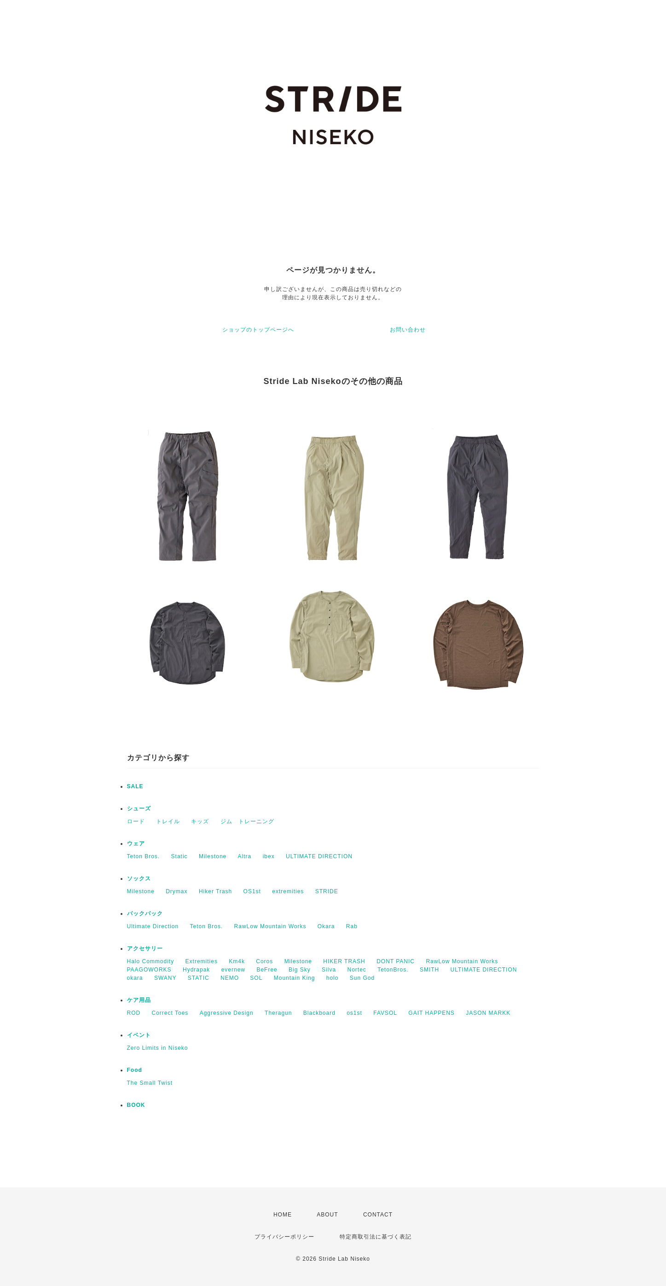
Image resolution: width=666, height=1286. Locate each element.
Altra (245, 856)
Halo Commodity (150, 961)
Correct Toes (170, 1013)
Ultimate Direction (153, 926)
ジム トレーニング (247, 821)
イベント (139, 1035)
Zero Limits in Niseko (157, 1048)
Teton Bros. (143, 856)
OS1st (252, 891)
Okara (326, 926)
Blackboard (319, 1013)
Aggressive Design (227, 1013)
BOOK (136, 1105)
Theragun (278, 1013)
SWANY (165, 978)
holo (332, 978)
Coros (264, 961)
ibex (269, 856)
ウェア (136, 843)
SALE (135, 786)
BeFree (266, 969)
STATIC (198, 978)
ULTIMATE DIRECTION (319, 856)
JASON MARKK (488, 1013)
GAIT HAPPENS (431, 1013)
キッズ (200, 821)
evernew (233, 969)
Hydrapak (196, 969)
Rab (352, 926)
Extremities (201, 961)
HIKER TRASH (344, 961)
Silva (329, 969)
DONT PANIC (395, 961)
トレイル (168, 821)
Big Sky (300, 969)
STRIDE (326, 891)
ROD (134, 1013)
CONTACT (378, 1214)
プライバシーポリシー (284, 1237)
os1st (354, 1013)
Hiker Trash (215, 891)
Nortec (356, 969)
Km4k (237, 961)
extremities (288, 891)
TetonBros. (392, 969)
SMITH (429, 969)
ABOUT (327, 1214)
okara (135, 978)
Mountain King (294, 978)
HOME (282, 1214)
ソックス (139, 878)
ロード (136, 821)
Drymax (176, 891)
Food (134, 1070)
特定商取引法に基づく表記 (375, 1237)
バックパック (145, 913)
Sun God (362, 978)
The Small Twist (150, 1083)
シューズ (139, 808)
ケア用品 (139, 1000)
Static (179, 856)
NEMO (229, 978)
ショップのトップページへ (258, 329)
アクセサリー (145, 948)
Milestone (212, 856)
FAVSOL (385, 1013)
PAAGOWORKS (149, 969)
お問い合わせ (408, 329)
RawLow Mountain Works (270, 926)
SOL (256, 978)
